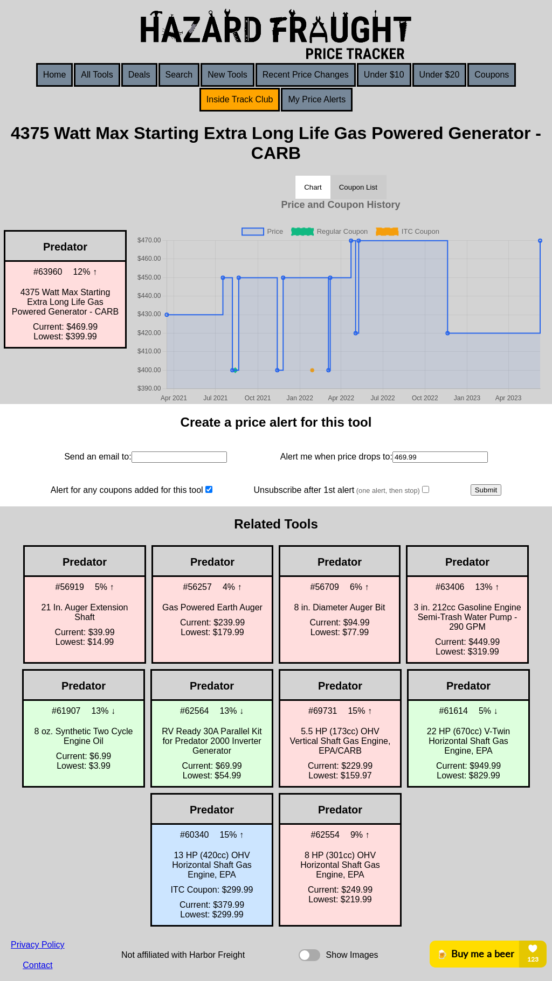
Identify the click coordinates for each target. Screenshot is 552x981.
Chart (313, 187)
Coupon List (358, 187)
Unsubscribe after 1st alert (336, 490)
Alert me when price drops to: (336, 456)
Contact (37, 965)
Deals (139, 74)
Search (179, 74)
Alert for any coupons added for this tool (127, 490)
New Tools (227, 74)
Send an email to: (98, 456)
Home (54, 74)
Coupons (491, 74)
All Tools (97, 74)
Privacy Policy (38, 944)
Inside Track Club (239, 99)
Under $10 (384, 74)
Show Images (352, 954)
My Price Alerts (317, 99)
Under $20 (439, 74)
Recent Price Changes (306, 74)
